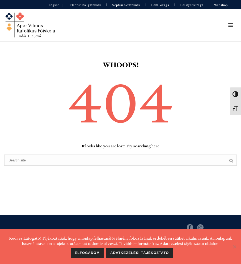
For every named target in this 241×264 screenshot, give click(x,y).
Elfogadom (87, 253)
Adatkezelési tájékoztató (139, 253)
